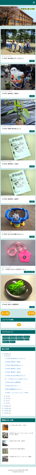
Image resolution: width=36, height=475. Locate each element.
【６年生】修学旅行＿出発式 (9, 164)
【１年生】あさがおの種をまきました (12, 234)
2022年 (6, 413)
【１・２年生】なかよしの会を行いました (13, 269)
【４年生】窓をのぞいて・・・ (13, 385)
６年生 (32, 96)
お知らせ (19, 339)
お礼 (26, 339)
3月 (7, 398)
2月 (7, 400)
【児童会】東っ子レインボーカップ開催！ (20, 456)
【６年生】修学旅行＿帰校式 (9, 93)
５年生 (32, 307)
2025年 (6, 406)
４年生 (25, 336)
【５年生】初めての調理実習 (9, 304)
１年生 (32, 61)
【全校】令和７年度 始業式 (17, 441)
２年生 (32, 131)
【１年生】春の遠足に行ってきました (12, 58)
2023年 (6, 410)
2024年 (6, 408)
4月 (7, 396)
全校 (11, 341)
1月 (7, 403)
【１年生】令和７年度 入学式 (17, 425)
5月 (7, 356)
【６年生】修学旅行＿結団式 (9, 199)
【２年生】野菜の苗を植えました (11, 128)
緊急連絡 (5, 341)
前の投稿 (31, 313)
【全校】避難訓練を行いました (13, 389)
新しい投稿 (5, 313)
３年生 (18, 336)
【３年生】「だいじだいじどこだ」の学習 (16, 392)
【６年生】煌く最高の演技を (17, 448)
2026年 (6, 354)
